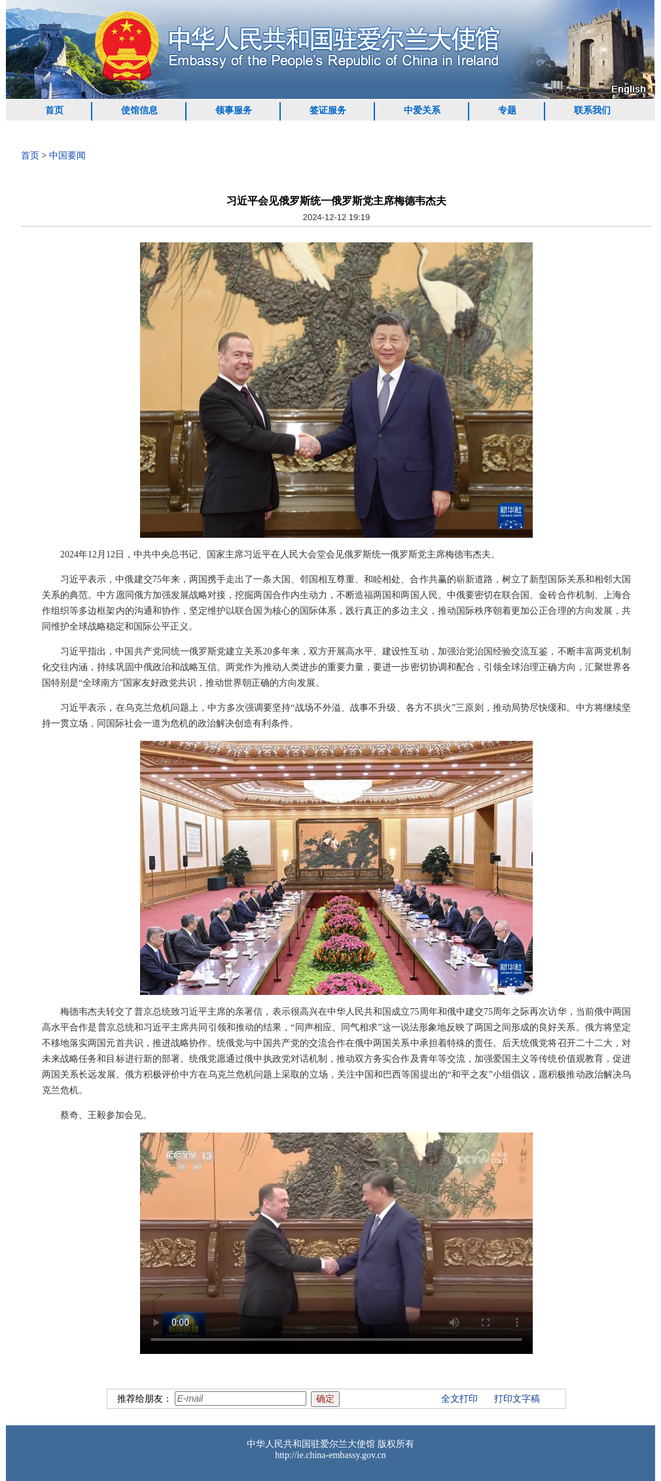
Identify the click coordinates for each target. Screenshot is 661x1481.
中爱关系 (422, 110)
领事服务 (233, 110)
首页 (54, 110)
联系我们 (592, 110)
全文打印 (459, 1399)
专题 (507, 110)
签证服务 (328, 110)
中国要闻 (67, 155)
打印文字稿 (517, 1399)
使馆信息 (139, 110)
